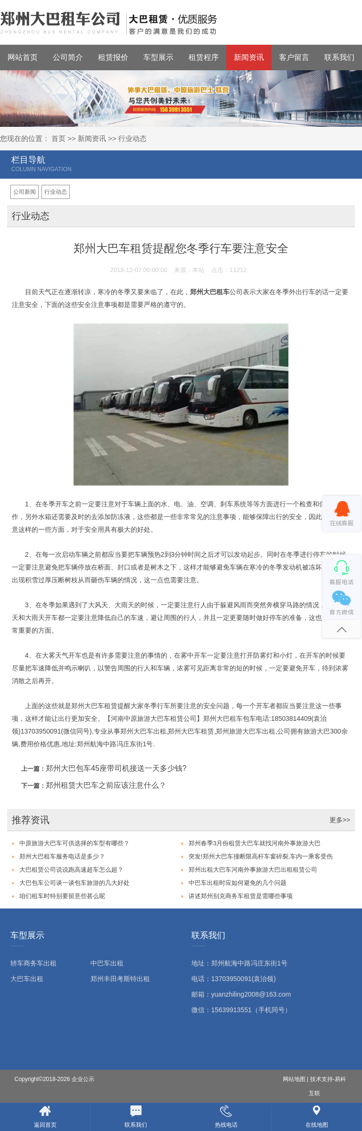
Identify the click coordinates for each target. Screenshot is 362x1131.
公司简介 (68, 57)
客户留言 (294, 57)
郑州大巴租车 (210, 292)
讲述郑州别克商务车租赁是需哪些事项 (241, 896)
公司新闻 (24, 192)
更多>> (339, 820)
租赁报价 (113, 57)
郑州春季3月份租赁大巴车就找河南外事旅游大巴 (255, 843)
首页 (58, 138)
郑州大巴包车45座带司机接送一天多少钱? (116, 768)
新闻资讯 (249, 57)
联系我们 (339, 57)
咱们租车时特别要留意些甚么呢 (62, 896)
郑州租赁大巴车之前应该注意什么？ (106, 785)
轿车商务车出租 (33, 963)
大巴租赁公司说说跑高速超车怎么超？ (71, 869)
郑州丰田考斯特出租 (120, 978)
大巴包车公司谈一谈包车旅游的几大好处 (74, 882)
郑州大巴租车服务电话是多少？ (62, 856)
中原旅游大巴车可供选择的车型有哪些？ (74, 843)
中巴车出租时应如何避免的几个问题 (238, 882)
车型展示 (158, 57)
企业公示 (83, 1079)
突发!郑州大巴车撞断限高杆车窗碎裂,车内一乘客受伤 (261, 856)
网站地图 (294, 1079)
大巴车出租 (26, 978)
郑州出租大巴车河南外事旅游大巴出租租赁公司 (253, 869)
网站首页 (23, 57)
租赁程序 (204, 57)
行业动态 (132, 138)
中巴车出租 (106, 963)
